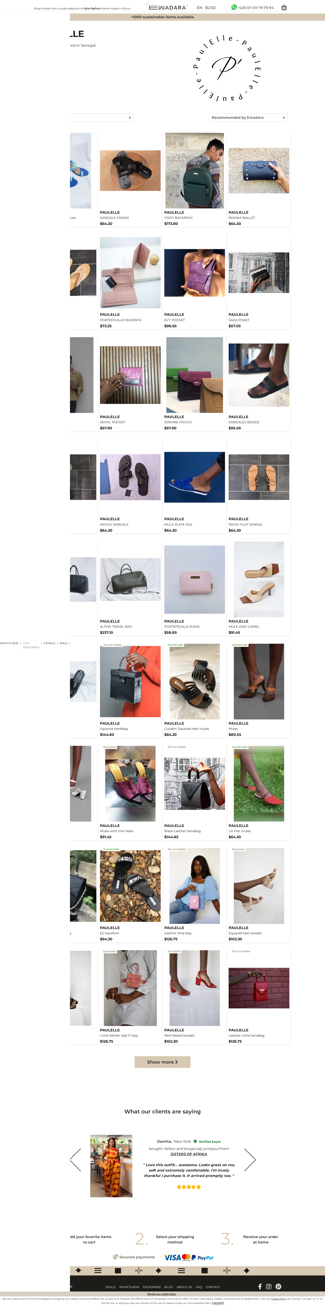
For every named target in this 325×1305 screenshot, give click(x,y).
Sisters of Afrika (189, 1154)
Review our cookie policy (161, 1294)
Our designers (31, 645)
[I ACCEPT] (218, 1303)
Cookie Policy (278, 1298)
